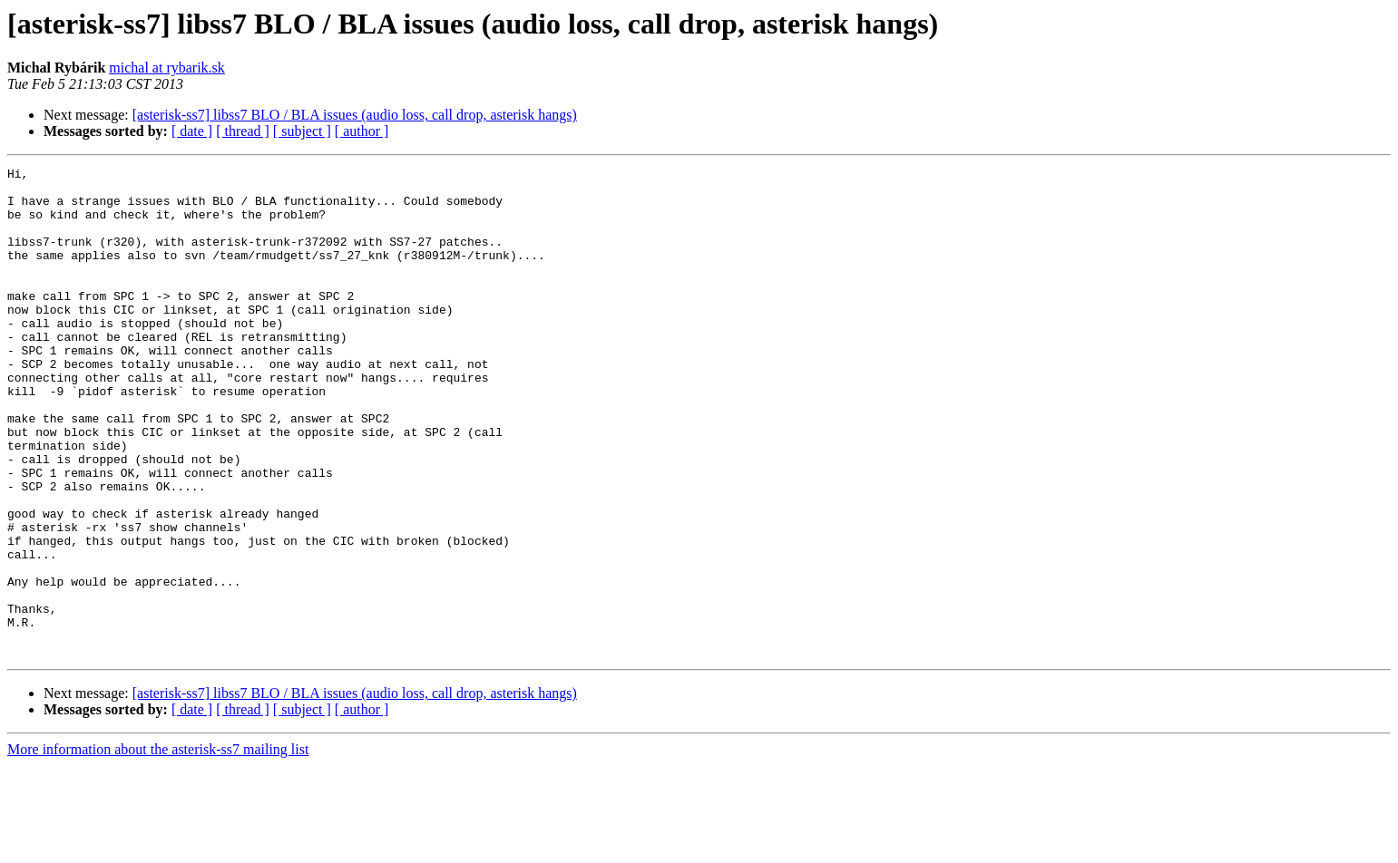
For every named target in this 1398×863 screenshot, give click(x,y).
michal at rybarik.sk (167, 67)
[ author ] (362, 131)
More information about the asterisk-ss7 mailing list (157, 847)
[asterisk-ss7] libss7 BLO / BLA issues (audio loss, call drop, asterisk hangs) (354, 114)
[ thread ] (242, 131)
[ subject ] (302, 131)
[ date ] (191, 131)
